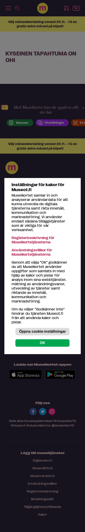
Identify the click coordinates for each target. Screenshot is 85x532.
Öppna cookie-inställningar (42, 331)
